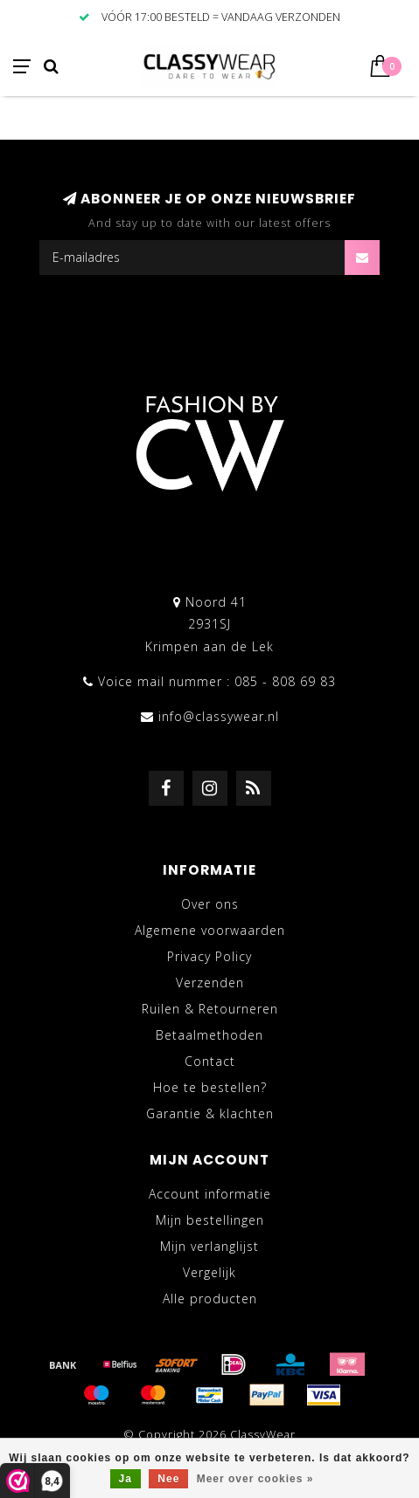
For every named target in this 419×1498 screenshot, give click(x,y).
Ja (125, 1479)
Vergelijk (209, 1272)
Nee (168, 1479)
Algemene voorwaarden (210, 930)
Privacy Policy (209, 956)
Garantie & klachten (210, 1113)
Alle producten (210, 1298)
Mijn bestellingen (210, 1220)
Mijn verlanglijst (209, 1246)
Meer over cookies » (255, 1479)
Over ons (210, 904)
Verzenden (210, 982)
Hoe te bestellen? (210, 1087)
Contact (210, 1061)
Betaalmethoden (209, 1035)
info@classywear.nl (218, 716)
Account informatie (210, 1193)
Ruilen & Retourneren (210, 1008)
